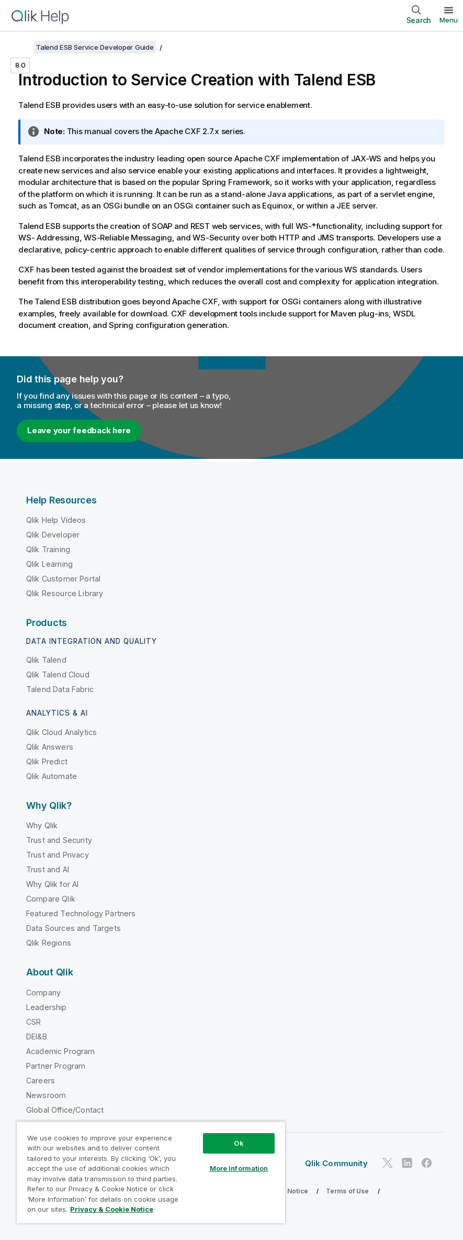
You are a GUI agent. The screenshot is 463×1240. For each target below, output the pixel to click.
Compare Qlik (50, 898)
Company (43, 992)
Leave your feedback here (79, 430)
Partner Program (55, 1065)
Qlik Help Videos (56, 519)
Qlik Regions (48, 942)
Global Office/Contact (65, 1109)
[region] (151, 1172)
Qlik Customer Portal (63, 578)
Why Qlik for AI (52, 884)
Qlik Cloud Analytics (61, 732)
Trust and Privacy (57, 854)
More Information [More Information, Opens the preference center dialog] (239, 1168)
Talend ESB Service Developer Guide (95, 47)
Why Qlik (42, 825)
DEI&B (36, 1036)
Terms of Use (347, 1191)
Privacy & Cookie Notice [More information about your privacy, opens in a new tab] (111, 1209)
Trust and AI (47, 869)
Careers (40, 1080)
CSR (33, 1021)
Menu (448, 20)
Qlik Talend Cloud (57, 674)
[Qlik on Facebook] (427, 1163)
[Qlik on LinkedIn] (407, 1163)
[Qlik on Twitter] (388, 1163)
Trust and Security (59, 840)
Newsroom (46, 1095)
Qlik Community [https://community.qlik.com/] (336, 1163)
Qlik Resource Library (64, 593)
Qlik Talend (46, 659)
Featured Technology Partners (80, 913)
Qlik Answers (49, 746)
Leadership (46, 1007)
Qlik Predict (46, 761)
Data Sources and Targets (73, 928)
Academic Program (60, 1051)
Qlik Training (48, 549)
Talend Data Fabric (60, 689)
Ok (238, 1143)
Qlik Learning (49, 563)
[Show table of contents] (21, 47)
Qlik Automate (51, 776)
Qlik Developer (53, 534)
